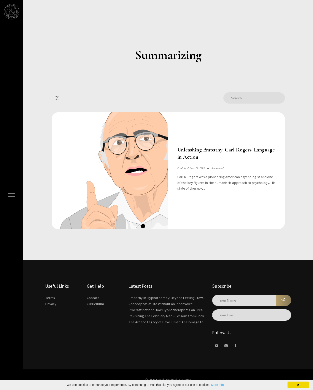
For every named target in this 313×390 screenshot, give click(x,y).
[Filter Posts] (57, 98)
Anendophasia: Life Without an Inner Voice (161, 303)
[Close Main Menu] (11, 195)
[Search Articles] (254, 98)
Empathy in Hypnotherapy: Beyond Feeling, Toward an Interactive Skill (183, 297)
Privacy (50, 303)
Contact (93, 297)
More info (217, 385)
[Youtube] (216, 345)
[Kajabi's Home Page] (11, 12)
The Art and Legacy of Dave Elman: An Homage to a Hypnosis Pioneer (181, 322)
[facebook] (235, 345)
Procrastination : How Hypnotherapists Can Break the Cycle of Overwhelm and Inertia (194, 309)
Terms (50, 297)
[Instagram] (226, 345)
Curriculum (95, 303)
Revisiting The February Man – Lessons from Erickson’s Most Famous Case (185, 316)
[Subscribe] (283, 300)
